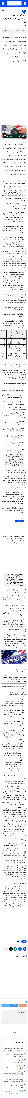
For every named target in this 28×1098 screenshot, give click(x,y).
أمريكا (24, 11)
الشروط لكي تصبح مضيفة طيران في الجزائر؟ (13, 1067)
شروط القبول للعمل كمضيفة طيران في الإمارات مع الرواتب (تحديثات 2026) (13, 1049)
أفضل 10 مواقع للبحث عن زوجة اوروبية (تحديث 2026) (15, 1055)
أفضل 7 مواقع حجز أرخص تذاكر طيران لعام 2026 (13, 1086)
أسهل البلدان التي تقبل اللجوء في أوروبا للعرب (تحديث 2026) (13, 1074)
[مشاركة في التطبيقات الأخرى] (6, 949)
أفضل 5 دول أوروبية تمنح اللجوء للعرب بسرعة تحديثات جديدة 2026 (13, 1092)
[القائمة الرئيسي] (25, 3)
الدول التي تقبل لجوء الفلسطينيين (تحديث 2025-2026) (14, 1061)
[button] (20, 949)
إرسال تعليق (21, 1012)
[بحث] (2, 3)
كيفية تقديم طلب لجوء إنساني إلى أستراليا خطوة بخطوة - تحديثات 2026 (13, 1080)
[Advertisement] (14, 80)
